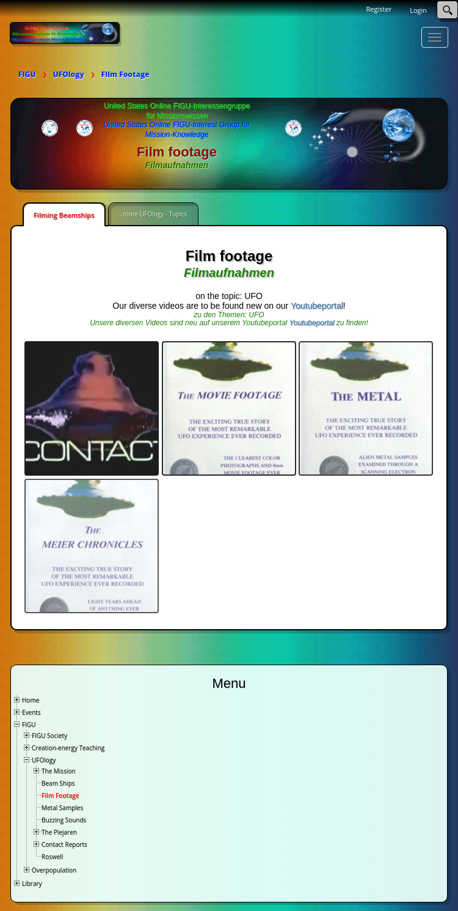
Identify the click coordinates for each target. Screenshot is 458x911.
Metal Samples (62, 806)
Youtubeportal (317, 306)
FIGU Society (49, 734)
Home (30, 699)
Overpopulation (54, 869)
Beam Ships (58, 782)
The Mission (59, 769)
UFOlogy (44, 758)
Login (418, 10)
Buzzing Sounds (64, 818)
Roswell (52, 855)
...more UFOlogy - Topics (152, 214)
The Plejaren (59, 831)
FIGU (29, 723)
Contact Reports (64, 843)
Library (32, 882)
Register (379, 8)
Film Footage (60, 794)
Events (31, 711)
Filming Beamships (64, 214)
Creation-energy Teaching (68, 746)
